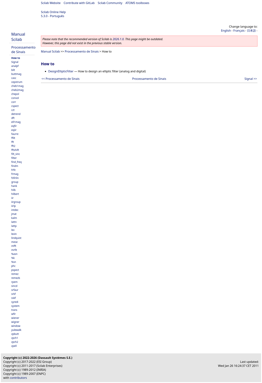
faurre (14, 134)
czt (13, 110)
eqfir (14, 126)
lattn (14, 222)
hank (14, 186)
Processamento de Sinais (23, 49)
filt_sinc (15, 154)
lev (13, 230)
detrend (16, 114)
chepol (15, 94)
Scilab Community (110, 3)
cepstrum (16, 82)
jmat (14, 214)
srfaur (14, 290)
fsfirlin (15, 178)
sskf (13, 298)
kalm (14, 218)
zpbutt (15, 334)
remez (15, 274)
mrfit (14, 250)
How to (15, 58)
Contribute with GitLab (79, 3)
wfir (13, 314)
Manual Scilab (18, 36)
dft (13, 118)
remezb (15, 278)
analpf (15, 66)
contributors (18, 378)
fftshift (15, 150)
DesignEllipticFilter (61, 71)
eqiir (14, 130)
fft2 (13, 146)
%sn (13, 262)
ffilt (13, 138)
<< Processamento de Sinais (60, 79)
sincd (14, 286)
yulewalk (16, 330)
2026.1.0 (118, 39)
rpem (14, 282)
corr (13, 102)
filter (14, 158)
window (15, 326)
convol (15, 98)
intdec (14, 210)
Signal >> (251, 79)
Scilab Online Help (53, 12)
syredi (14, 302)
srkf (13, 294)
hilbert (15, 194)
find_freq (16, 162)
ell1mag (16, 122)
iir (12, 198)
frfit (13, 170)
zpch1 (14, 338)
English (226, 31)
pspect (15, 270)
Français (239, 31)
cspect (15, 106)
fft (12, 142)
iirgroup (16, 202)
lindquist (16, 238)
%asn (14, 254)
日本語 (251, 31)
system (15, 306)
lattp (14, 226)
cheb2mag (17, 90)
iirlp (13, 206)
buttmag (16, 74)
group (14, 182)
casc (13, 78)
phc (13, 266)
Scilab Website (51, 3)
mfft (13, 246)
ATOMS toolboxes (137, 3)
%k (13, 258)
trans (14, 310)
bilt (13, 70)
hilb (13, 190)
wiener (15, 318)
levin (14, 234)
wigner (15, 322)
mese (14, 242)
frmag (14, 174)
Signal (14, 62)
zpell (14, 346)
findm (14, 166)
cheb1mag (17, 86)
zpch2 (14, 342)
